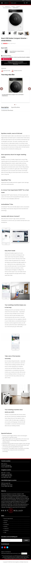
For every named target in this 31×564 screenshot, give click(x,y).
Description (5, 107)
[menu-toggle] (2, 3)
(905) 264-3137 (8, 475)
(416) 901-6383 (8, 467)
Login (5, 532)
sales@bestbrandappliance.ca (18, 63)
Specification (15, 107)
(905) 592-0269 (8, 486)
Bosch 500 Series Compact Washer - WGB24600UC (17, 52)
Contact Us (7, 59)
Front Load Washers (7, 7)
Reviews (5, 526)
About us (6, 520)
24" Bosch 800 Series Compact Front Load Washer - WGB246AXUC (13, 95)
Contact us (6, 530)
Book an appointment (8, 518)
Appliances (7, 6)
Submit (26, 540)
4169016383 (15, 64)
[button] (15, 104)
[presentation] (1, 88)
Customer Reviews (7, 110)
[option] (15, 20)
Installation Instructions (18, 70)
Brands (5, 522)
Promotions (6, 524)
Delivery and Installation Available (15, 62)
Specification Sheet (6, 70)
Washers (18, 6)
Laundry (13, 6)
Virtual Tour (6, 528)
